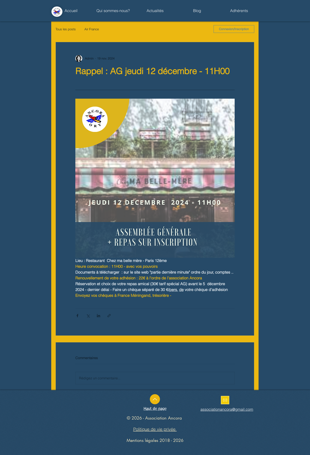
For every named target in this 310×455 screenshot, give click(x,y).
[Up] (155, 399)
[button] (155, 11)
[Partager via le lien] (109, 316)
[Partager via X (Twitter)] (88, 316)
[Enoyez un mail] (225, 400)
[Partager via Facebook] (77, 316)
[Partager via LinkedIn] (98, 316)
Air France (91, 29)
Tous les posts (66, 29)
